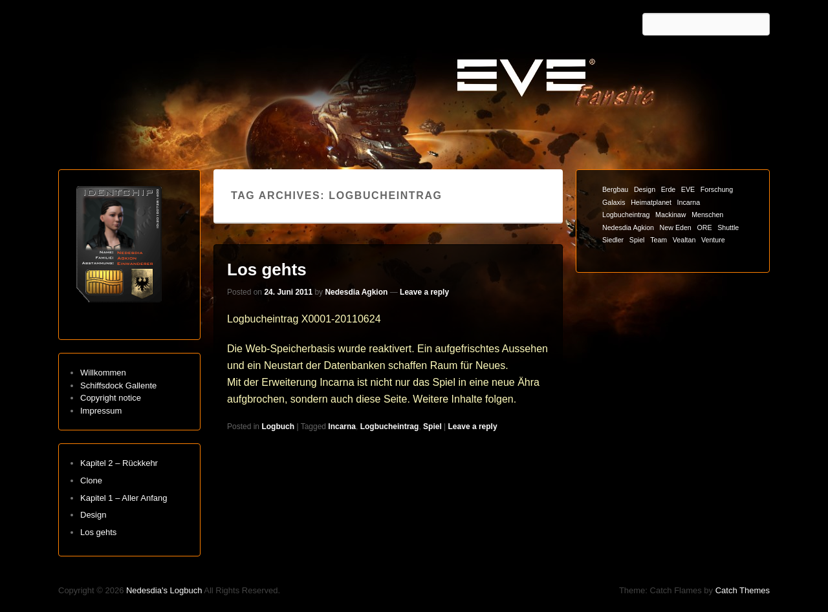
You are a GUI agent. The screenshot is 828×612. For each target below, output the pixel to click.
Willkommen (103, 372)
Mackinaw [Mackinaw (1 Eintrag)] (670, 214)
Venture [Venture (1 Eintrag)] (713, 240)
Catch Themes (742, 590)
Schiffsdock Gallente (118, 385)
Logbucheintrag (389, 426)
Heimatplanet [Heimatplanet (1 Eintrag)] (651, 202)
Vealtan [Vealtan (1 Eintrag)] (684, 240)
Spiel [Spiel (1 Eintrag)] (637, 240)
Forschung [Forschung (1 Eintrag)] (717, 189)
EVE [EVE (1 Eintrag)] (688, 189)
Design (93, 515)
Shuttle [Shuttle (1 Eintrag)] (728, 227)
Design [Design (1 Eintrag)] (644, 189)
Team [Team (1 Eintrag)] (658, 240)
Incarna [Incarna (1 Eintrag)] (689, 202)
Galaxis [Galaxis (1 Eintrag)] (614, 202)
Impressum (101, 411)
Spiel (432, 426)
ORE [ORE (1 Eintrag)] (704, 227)
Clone (91, 480)
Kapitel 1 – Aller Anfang (123, 498)
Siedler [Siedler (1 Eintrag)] (613, 240)
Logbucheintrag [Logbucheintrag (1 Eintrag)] (625, 214)
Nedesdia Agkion (356, 292)
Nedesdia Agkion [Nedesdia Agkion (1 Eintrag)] (628, 227)
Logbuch (277, 426)
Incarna (342, 426)
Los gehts (267, 269)
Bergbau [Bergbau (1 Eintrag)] (615, 189)
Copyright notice (110, 398)
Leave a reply (424, 292)
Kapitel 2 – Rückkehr (119, 463)
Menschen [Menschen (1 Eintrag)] (707, 214)
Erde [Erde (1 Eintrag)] (668, 189)
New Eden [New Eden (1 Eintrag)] (676, 227)
